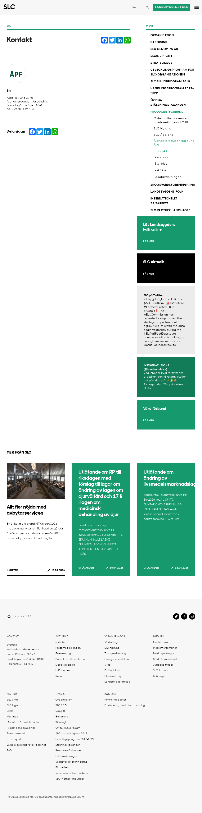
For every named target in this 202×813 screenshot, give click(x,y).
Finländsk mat (113, 670)
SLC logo (12, 705)
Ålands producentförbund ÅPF (174, 143)
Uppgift (60, 711)
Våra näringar (114, 636)
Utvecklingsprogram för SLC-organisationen (172, 72)
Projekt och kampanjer (21, 728)
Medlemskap (161, 642)
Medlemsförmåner (165, 648)
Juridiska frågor (163, 665)
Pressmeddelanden (68, 648)
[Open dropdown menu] (196, 7)
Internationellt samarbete (164, 201)
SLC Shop (13, 700)
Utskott (160, 169)
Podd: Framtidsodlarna (70, 659)
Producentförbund (167, 112)
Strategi (60, 722)
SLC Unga (159, 676)
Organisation (162, 35)
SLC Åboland (164, 135)
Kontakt (161, 151)
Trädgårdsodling (115, 653)
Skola (10, 711)
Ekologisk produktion (117, 659)
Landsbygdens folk (171, 7)
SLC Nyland (162, 128)
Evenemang (63, 653)
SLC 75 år (61, 705)
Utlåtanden (86, 568)
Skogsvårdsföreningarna (173, 185)
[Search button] (147, 7)
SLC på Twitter (153, 295)
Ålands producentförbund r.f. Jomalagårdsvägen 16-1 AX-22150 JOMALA (27, 105)
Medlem (158, 636)
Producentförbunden (68, 750)
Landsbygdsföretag (117, 682)
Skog (107, 665)
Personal (162, 157)
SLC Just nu (160, 670)
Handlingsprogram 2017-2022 (172, 91)
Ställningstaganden (67, 745)
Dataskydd (14, 739)
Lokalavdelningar (167, 177)
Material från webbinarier (23, 722)
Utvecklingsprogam (68, 728)
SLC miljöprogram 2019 (170, 81)
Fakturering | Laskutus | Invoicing (124, 705)
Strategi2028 (161, 63)
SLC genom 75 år (164, 49)
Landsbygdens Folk (167, 191)
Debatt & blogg (65, 665)
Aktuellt (61, 636)
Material (13, 694)
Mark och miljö (113, 676)
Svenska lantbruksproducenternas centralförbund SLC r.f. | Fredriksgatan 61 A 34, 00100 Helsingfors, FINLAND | (25, 654)
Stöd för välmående (165, 659)
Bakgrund (159, 42)
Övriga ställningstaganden (168, 103)
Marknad (12, 717)
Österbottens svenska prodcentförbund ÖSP (171, 120)
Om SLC (60, 694)
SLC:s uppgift (161, 56)
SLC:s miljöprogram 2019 (71, 733)
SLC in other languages (170, 210)
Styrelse (161, 163)
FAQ (9, 750)
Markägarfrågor (164, 653)
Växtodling (111, 642)
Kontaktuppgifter (115, 700)
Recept (59, 676)
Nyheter (12, 570)
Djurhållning (112, 648)
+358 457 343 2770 (20, 98)
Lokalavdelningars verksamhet (26, 745)
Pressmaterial (16, 733)
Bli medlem (62, 767)
